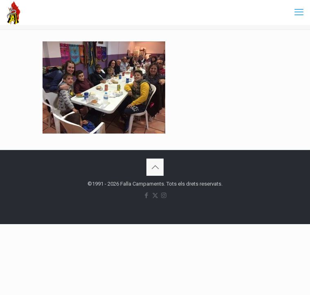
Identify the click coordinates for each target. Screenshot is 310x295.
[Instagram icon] (164, 195)
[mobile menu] (299, 12)
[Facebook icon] (147, 195)
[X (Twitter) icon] (155, 195)
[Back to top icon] (155, 167)
